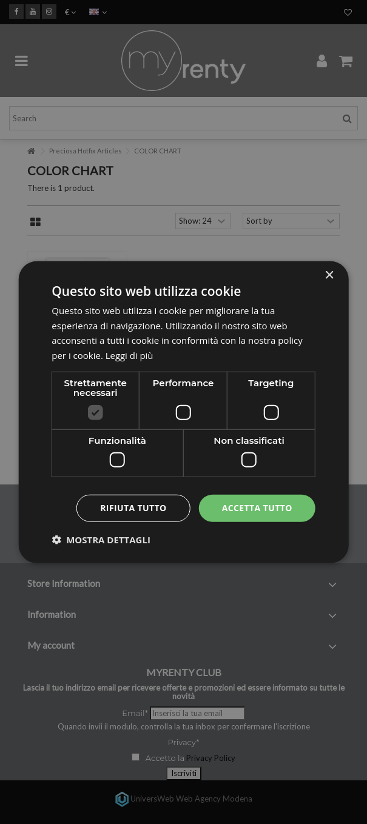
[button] (101, 539)
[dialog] (183, 412)
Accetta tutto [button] (257, 508)
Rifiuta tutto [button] (133, 508)
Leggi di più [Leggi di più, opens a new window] (129, 355)
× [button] (329, 275)
